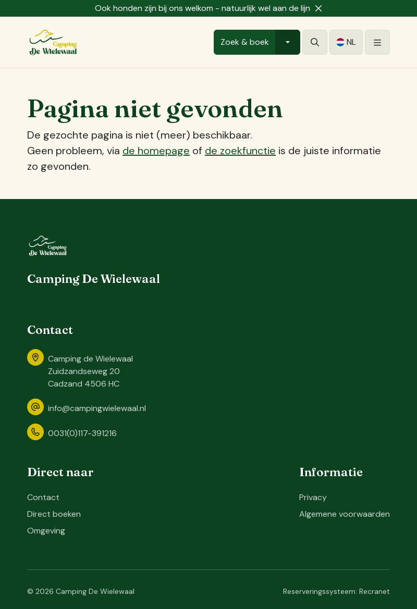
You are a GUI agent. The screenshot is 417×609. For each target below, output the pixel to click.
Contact (43, 497)
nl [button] (351, 41)
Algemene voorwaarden (344, 513)
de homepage (156, 150)
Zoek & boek (244, 41)
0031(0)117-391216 (82, 433)
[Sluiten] (318, 8)
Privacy (313, 497)
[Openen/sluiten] (377, 42)
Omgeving (46, 530)
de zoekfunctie (240, 150)
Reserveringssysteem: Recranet (336, 591)
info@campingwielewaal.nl (97, 408)
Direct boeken (54, 513)
